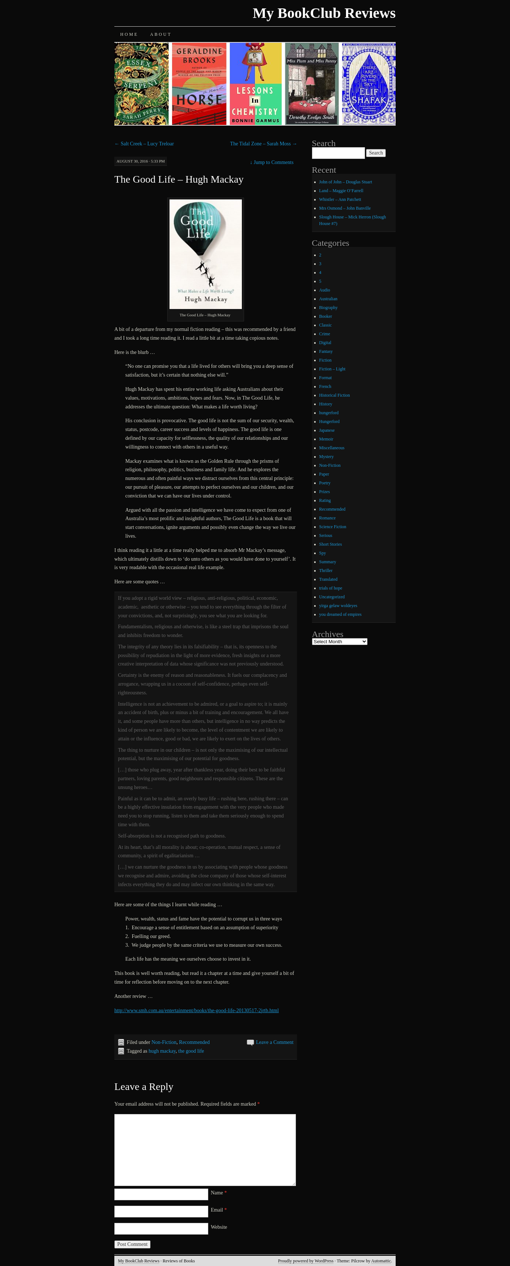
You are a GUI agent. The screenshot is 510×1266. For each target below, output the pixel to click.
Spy (322, 553)
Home (129, 34)
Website (219, 1227)
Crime (324, 333)
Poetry (325, 482)
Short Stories (330, 544)
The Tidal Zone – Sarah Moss (263, 143)
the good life (191, 1051)
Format (325, 377)
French (325, 386)
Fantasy (326, 351)
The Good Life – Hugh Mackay (179, 179)
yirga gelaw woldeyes (338, 605)
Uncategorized (332, 596)
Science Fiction (332, 526)
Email (219, 1210)
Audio (324, 290)
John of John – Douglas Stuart (345, 181)
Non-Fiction (164, 1042)
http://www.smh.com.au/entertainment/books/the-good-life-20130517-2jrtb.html (196, 1010)
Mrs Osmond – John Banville (345, 208)
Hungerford (329, 421)
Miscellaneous (332, 447)
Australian (328, 298)
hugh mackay (162, 1051)
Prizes (324, 491)
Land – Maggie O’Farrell (341, 190)
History (325, 404)
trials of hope (330, 588)
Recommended (194, 1042)
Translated (328, 579)
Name (219, 1193)
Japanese (327, 430)
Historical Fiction (334, 395)
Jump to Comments (271, 162)
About (161, 34)
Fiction (325, 360)
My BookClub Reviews (324, 13)
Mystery (326, 456)
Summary (327, 561)
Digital (325, 342)
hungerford (329, 412)
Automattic (381, 1260)
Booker (325, 316)
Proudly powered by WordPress (306, 1260)
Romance (327, 517)
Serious (325, 535)
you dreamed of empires (340, 614)
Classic (325, 325)
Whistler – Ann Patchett (340, 199)
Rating (325, 500)
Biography (328, 307)
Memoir (326, 439)
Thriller (326, 570)
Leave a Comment (275, 1042)
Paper (324, 474)
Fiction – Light (332, 368)
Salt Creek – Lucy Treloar (144, 143)
